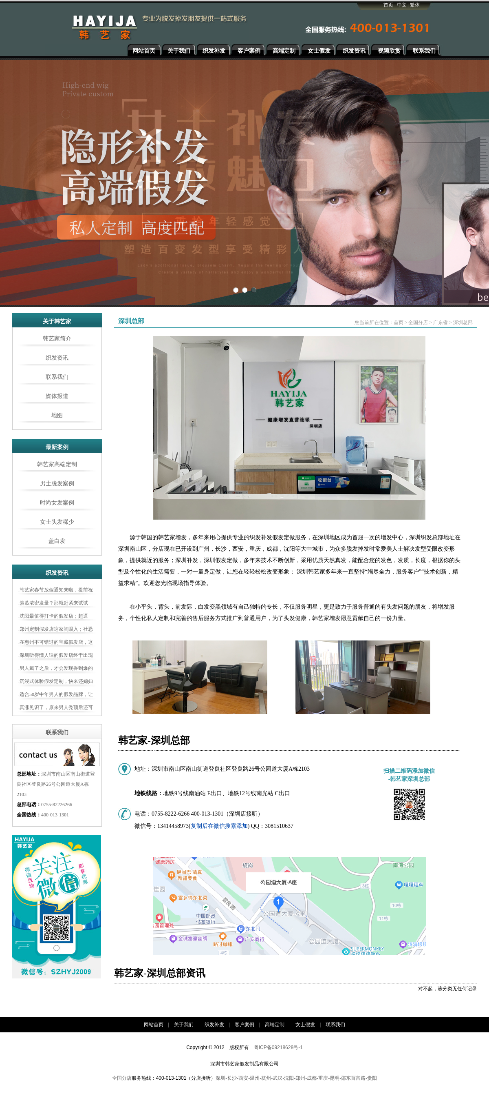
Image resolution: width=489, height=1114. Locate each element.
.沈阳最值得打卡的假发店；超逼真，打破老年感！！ (53, 617)
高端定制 (284, 51)
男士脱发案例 (57, 483)
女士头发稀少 (57, 522)
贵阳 (372, 1078)
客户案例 (249, 51)
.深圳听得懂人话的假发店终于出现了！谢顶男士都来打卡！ (55, 656)
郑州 (300, 1078)
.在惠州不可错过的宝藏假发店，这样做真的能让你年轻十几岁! (55, 643)
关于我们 (178, 51)
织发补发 (214, 51)
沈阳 (289, 1078)
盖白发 (57, 541)
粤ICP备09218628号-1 (278, 1047)
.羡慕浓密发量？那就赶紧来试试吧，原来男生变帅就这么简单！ (53, 604)
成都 (312, 1078)
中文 (402, 5)
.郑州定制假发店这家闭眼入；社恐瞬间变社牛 (55, 630)
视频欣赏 (389, 51)
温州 (255, 1078)
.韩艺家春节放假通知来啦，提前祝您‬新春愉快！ (55, 591)
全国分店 (418, 322)
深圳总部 (463, 322)
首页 (388, 5)
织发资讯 (354, 51)
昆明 (334, 1078)
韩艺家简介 (57, 339)
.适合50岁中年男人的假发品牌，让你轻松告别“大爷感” (55, 696)
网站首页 (143, 51)
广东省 (440, 322)
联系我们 (424, 51)
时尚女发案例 (57, 503)
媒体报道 (57, 396)
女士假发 (319, 51)
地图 (57, 415)
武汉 (277, 1078)
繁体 (415, 5)
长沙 (232, 1078)
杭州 (266, 1078)
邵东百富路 (353, 1078)
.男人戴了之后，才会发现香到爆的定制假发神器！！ (55, 669)
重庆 (323, 1078)
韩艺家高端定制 (57, 464)
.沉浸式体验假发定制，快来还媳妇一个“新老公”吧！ (55, 682)
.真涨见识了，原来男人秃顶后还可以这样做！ (55, 709)
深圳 (220, 1078)
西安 (243, 1078)
